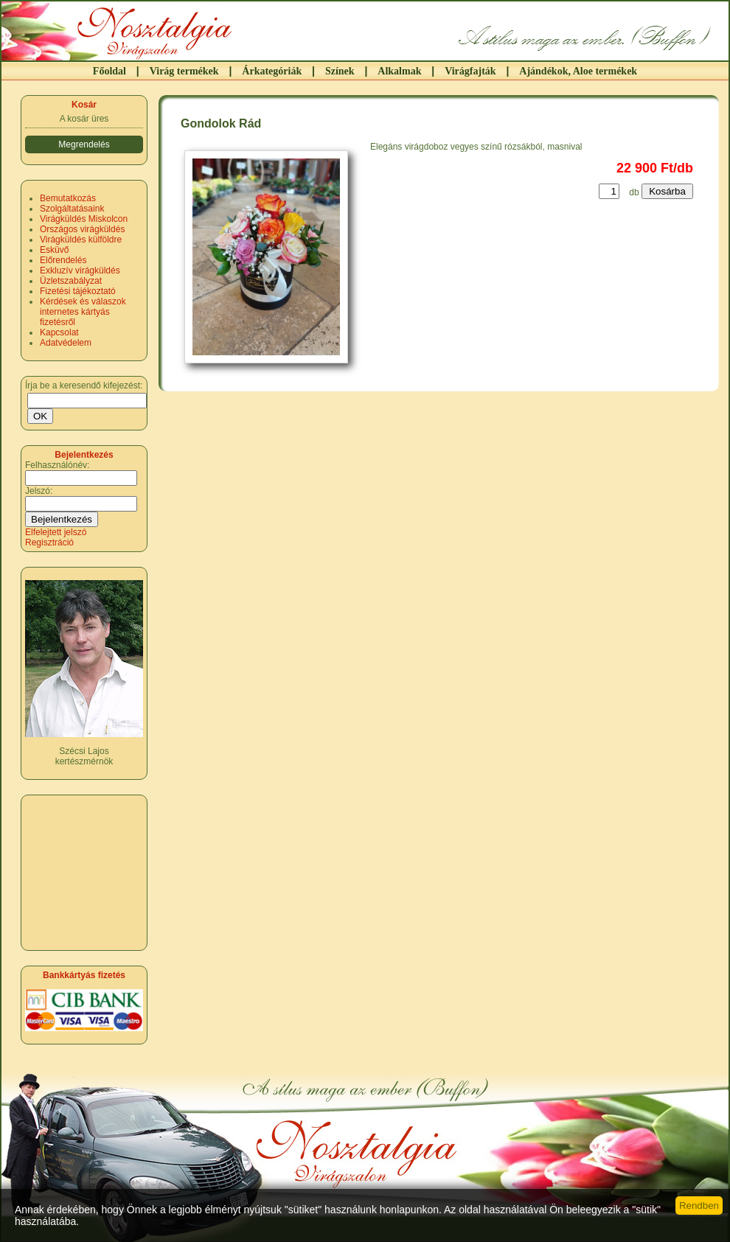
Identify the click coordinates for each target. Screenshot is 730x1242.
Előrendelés (63, 260)
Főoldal (109, 71)
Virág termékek (184, 71)
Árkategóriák (272, 71)
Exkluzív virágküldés (80, 270)
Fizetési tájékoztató (78, 291)
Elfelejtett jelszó (55, 532)
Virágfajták (470, 71)
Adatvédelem (65, 343)
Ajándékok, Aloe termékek (578, 71)
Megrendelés (83, 144)
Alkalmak (399, 71)
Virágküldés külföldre (81, 239)
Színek (340, 71)
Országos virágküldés (82, 229)
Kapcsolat (59, 332)
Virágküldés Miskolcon (84, 219)
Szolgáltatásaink (72, 208)
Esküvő (54, 250)
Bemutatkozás (68, 198)
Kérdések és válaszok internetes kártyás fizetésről (83, 311)
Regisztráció (49, 542)
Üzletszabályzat (71, 281)
